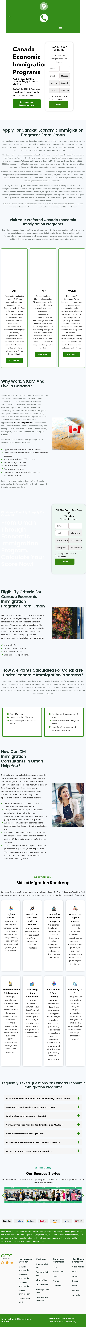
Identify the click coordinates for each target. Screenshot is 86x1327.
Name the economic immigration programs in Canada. (31, 1107)
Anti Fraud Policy (56, 1322)
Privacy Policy (54, 1319)
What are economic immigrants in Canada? (26, 1116)
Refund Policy (70, 1322)
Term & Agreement (69, 1319)
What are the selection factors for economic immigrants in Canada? (38, 1099)
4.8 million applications (24, 423)
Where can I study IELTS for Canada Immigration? (29, 1151)
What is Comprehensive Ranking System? (25, 1134)
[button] (60, 29)
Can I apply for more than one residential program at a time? (35, 1125)
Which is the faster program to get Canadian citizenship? (33, 1143)
